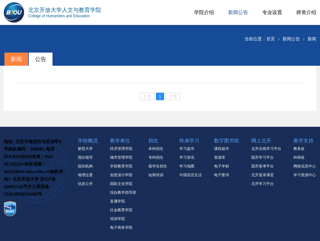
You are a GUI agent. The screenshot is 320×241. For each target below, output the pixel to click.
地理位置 (85, 175)
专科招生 (155, 157)
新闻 (312, 38)
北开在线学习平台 (266, 148)
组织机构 (85, 166)
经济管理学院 (121, 148)
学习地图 (186, 166)
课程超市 (221, 148)
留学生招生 (157, 166)
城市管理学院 (121, 157)
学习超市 (186, 148)
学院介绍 (204, 12)
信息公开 (85, 184)
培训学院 (117, 219)
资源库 (219, 157)
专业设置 (272, 12)
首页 (270, 38)
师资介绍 (306, 12)
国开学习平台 (262, 157)
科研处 (299, 157)
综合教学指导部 (123, 192)
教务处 (299, 148)
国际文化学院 (121, 184)
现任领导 (85, 157)
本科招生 (155, 148)
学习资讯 (186, 157)
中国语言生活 (190, 175)
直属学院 (117, 201)
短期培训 (155, 175)
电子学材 (221, 166)
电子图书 (221, 175)
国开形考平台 (262, 166)
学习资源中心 (304, 175)
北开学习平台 (262, 184)
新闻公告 (238, 12)
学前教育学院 (121, 166)
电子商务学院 (121, 227)
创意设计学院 (121, 175)
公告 (40, 59)
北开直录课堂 (262, 175)
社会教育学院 (121, 210)
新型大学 (85, 148)
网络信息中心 (304, 166)
